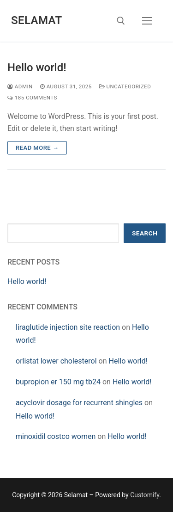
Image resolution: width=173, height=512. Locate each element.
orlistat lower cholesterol (56, 361)
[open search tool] (121, 21)
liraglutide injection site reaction (68, 327)
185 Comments (32, 97)
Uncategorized (125, 86)
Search (144, 233)
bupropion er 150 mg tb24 (58, 381)
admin (20, 86)
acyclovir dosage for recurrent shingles (79, 402)
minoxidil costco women (55, 436)
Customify (144, 495)
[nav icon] (147, 21)
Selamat (36, 20)
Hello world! (36, 67)
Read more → (37, 147)
